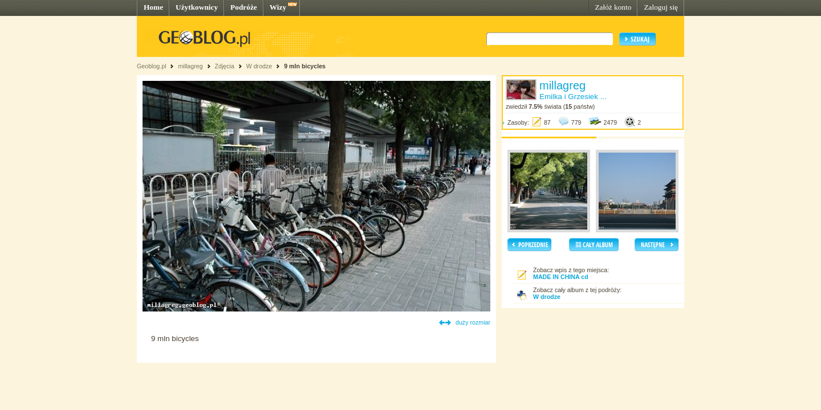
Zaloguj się (661, 7)
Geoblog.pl (151, 66)
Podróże (243, 7)
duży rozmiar (473, 322)
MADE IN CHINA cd (560, 276)
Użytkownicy (197, 7)
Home (153, 7)
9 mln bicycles (305, 66)
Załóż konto (613, 7)
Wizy (278, 7)
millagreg (190, 66)
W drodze (259, 66)
